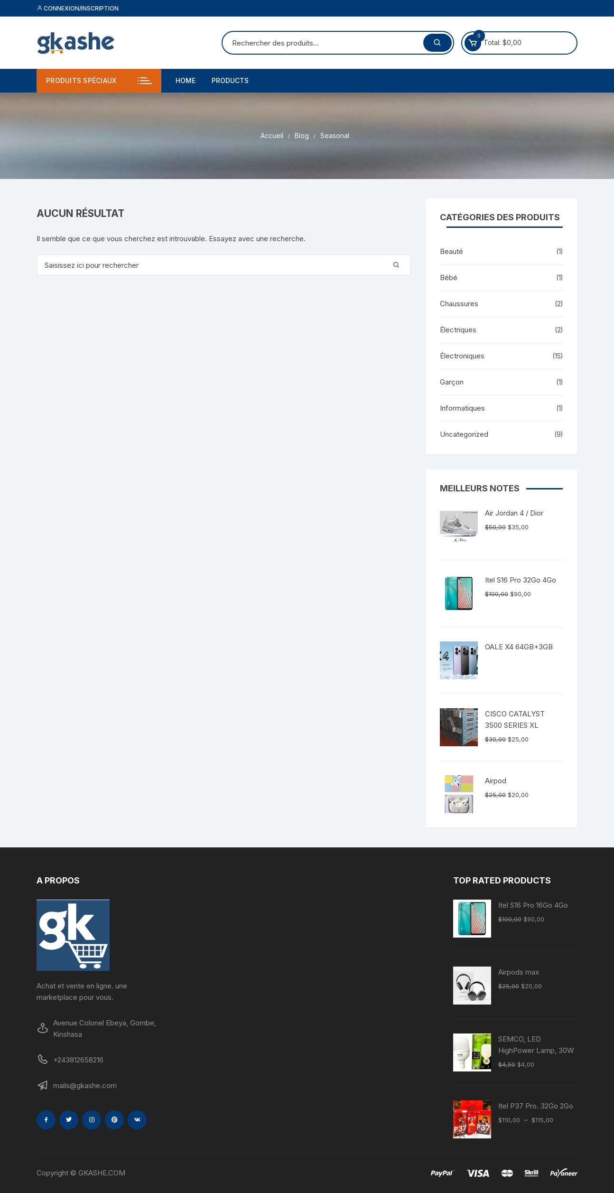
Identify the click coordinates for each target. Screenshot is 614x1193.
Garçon (452, 381)
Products (230, 80)
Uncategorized (464, 434)
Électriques (458, 329)
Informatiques (462, 408)
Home (185, 80)
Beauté (451, 251)
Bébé (448, 277)
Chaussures (459, 303)
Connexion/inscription (78, 8)
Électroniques (462, 355)
